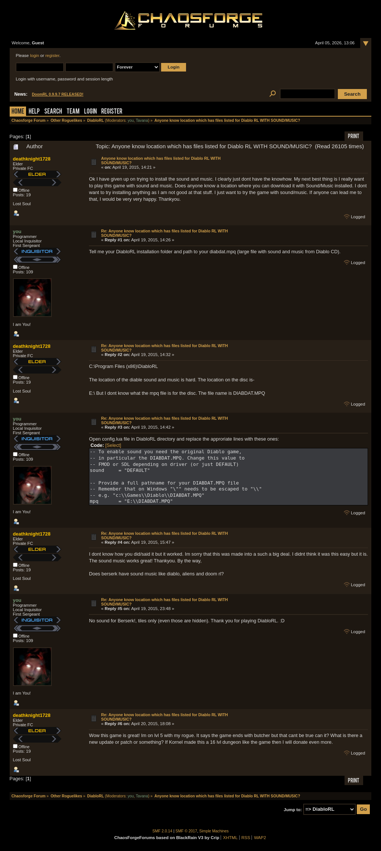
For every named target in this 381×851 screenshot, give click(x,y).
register (52, 55)
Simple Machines (214, 831)
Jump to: (293, 809)
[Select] (113, 445)
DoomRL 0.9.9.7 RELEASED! (58, 94)
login (34, 55)
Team (73, 112)
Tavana (142, 120)
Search (53, 112)
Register (111, 112)
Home (18, 112)
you (131, 120)
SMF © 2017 (186, 831)
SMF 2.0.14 (163, 831)
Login (90, 112)
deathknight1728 (32, 159)
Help (34, 112)
